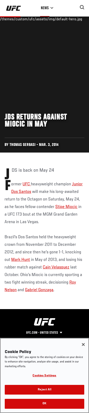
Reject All (44, 389)
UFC (27, 184)
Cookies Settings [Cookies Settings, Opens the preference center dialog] (44, 375)
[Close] (83, 344)
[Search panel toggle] (82, 7)
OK (44, 403)
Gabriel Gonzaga (39, 290)
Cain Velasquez (56, 267)
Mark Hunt (20, 259)
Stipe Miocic (66, 206)
